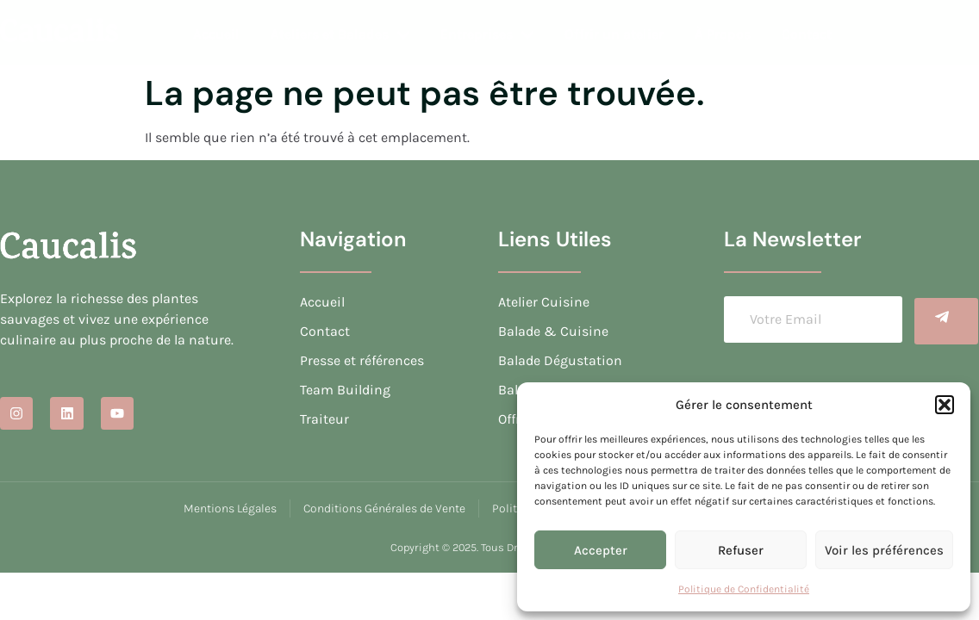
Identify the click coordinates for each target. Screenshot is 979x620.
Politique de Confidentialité (743, 589)
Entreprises (486, 34)
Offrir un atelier (614, 34)
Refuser (741, 550)
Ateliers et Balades (340, 34)
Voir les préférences (884, 550)
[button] (944, 404)
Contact (807, 34)
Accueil (216, 34)
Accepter (600, 550)
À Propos (723, 34)
